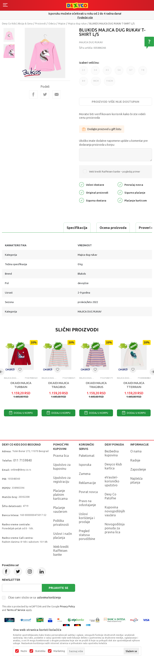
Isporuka (85, 464)
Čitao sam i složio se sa (34, 597)
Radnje (135, 460)
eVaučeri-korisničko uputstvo (112, 481)
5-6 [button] (119, 72)
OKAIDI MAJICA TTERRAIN (133, 385)
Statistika (40, 651)
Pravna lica (61, 455)
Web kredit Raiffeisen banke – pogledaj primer (114, 171)
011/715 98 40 (77, 17)
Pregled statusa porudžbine (87, 535)
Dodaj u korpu (21, 413)
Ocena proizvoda (54, 227)
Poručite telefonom (77, 13)
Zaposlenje (138, 469)
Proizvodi (40, 23)
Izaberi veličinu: (89, 62)
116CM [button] (109, 81)
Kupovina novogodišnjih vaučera (115, 511)
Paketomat (86, 455)
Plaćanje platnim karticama (60, 494)
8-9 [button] (83, 83)
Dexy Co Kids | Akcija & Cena (17, 23)
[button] (20, 369)
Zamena (85, 473)
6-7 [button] (131, 72)
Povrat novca (88, 492)
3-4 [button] (95, 72)
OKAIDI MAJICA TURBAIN (20, 385)
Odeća (52, 23)
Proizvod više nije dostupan (115, 101)
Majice (61, 23)
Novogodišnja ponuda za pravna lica (115, 528)
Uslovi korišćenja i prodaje (87, 518)
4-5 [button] (107, 72)
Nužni (24, 651)
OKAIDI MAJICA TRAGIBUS (58, 385)
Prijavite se (58, 587)
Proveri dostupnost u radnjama (105, 227)
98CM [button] (96, 81)
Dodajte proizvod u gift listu (101, 129)
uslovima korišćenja (49, 597)
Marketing (59, 651)
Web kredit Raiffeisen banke (61, 550)
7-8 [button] (142, 72)
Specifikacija (18, 227)
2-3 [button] (83, 72)
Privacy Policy (67, 606)
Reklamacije (87, 483)
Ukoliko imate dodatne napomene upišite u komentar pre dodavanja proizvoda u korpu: (113, 142)
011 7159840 (22, 460)
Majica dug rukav (77, 23)
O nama (136, 451)
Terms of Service (16, 610)
